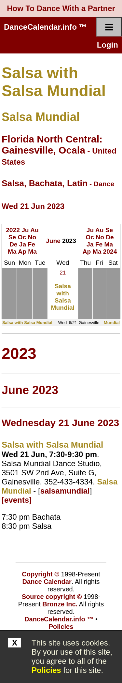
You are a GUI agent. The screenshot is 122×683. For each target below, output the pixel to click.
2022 (13, 230)
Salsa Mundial (41, 117)
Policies (46, 670)
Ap (22, 251)
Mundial (112, 322)
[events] (17, 500)
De (13, 244)
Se (12, 237)
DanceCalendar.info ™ (45, 26)
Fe (31, 244)
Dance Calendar (47, 581)
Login (107, 44)
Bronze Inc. (59, 604)
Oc (22, 237)
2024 (110, 251)
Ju (25, 230)
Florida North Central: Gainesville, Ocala (52, 145)
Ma (12, 251)
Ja (22, 244)
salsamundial (65, 490)
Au (34, 230)
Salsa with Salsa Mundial (63, 297)
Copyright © (40, 574)
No (32, 237)
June (53, 240)
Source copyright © (52, 596)
